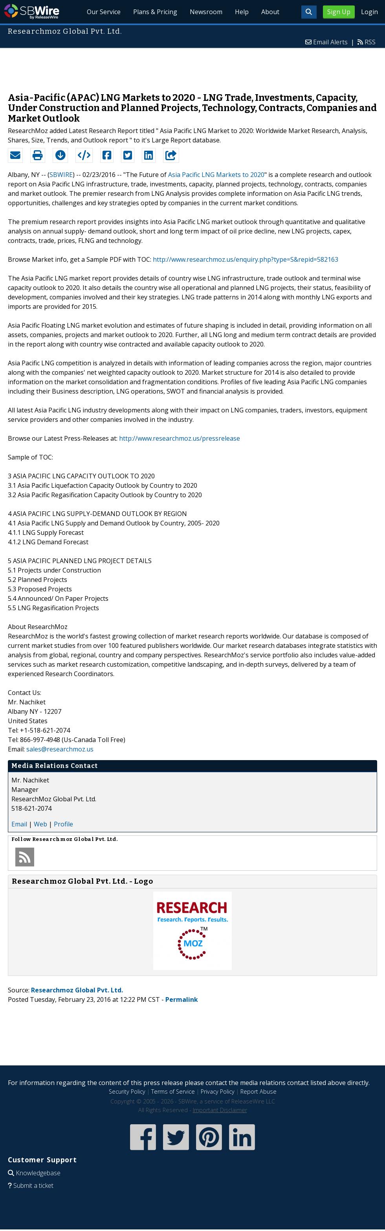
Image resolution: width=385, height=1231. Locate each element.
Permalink (181, 999)
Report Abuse (258, 1091)
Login (369, 11)
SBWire (31, 11)
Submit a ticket (33, 1185)
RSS (370, 42)
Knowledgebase (38, 1173)
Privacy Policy (218, 1091)
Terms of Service (173, 1091)
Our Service (104, 11)
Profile (63, 824)
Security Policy (127, 1091)
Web (40, 824)
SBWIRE (61, 174)
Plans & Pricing (155, 11)
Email (19, 824)
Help (242, 11)
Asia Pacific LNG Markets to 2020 (216, 174)
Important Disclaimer (220, 1110)
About (270, 11)
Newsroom (206, 11)
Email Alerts (330, 42)
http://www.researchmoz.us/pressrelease (179, 438)
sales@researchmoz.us (60, 749)
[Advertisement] (193, 66)
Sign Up (338, 11)
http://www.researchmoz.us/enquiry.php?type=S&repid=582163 (245, 259)
